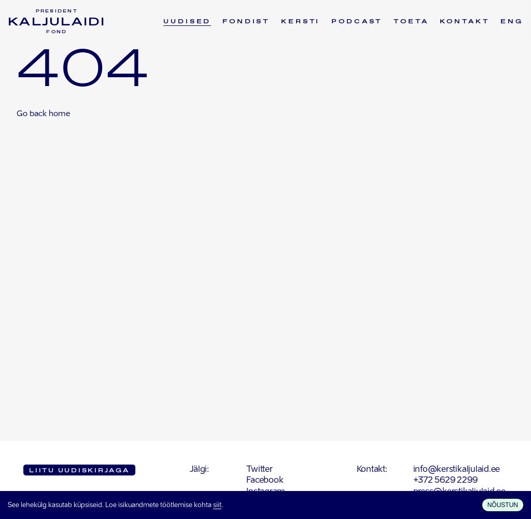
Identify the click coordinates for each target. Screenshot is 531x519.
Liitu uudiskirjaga (79, 470)
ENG (511, 21)
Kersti (300, 21)
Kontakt (464, 21)
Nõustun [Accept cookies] (502, 505)
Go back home (43, 114)
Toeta (411, 21)
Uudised (187, 21)
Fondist (246, 21)
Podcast (356, 21)
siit (217, 505)
